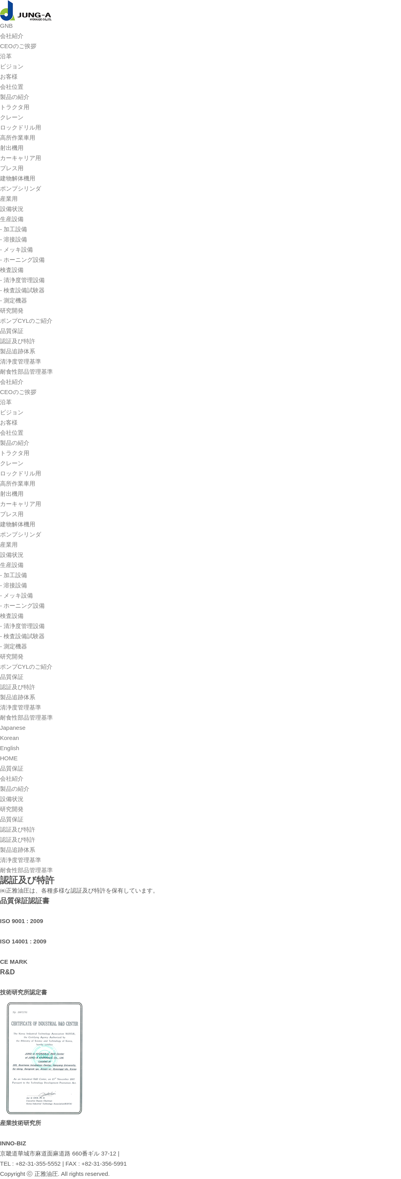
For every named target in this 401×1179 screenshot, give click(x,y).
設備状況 (11, 208)
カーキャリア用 (20, 158)
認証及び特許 (17, 341)
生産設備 (11, 219)
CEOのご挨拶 (18, 46)
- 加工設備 (13, 229)
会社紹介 (11, 35)
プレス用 (11, 168)
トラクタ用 (14, 107)
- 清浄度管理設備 (22, 280)
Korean (9, 737)
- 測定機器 (13, 300)
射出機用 (11, 147)
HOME (9, 758)
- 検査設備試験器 (22, 290)
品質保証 (11, 331)
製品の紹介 (14, 97)
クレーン (11, 117)
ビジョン (11, 66)
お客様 (9, 76)
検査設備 (11, 269)
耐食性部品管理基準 (26, 371)
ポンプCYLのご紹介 (26, 320)
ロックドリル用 (20, 127)
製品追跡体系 (17, 351)
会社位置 (11, 86)
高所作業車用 (17, 137)
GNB (6, 25)
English (9, 748)
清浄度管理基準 (20, 361)
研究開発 (11, 310)
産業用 (9, 198)
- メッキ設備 (16, 249)
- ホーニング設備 (22, 259)
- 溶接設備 (13, 239)
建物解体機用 (17, 178)
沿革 (6, 56)
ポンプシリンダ (20, 188)
